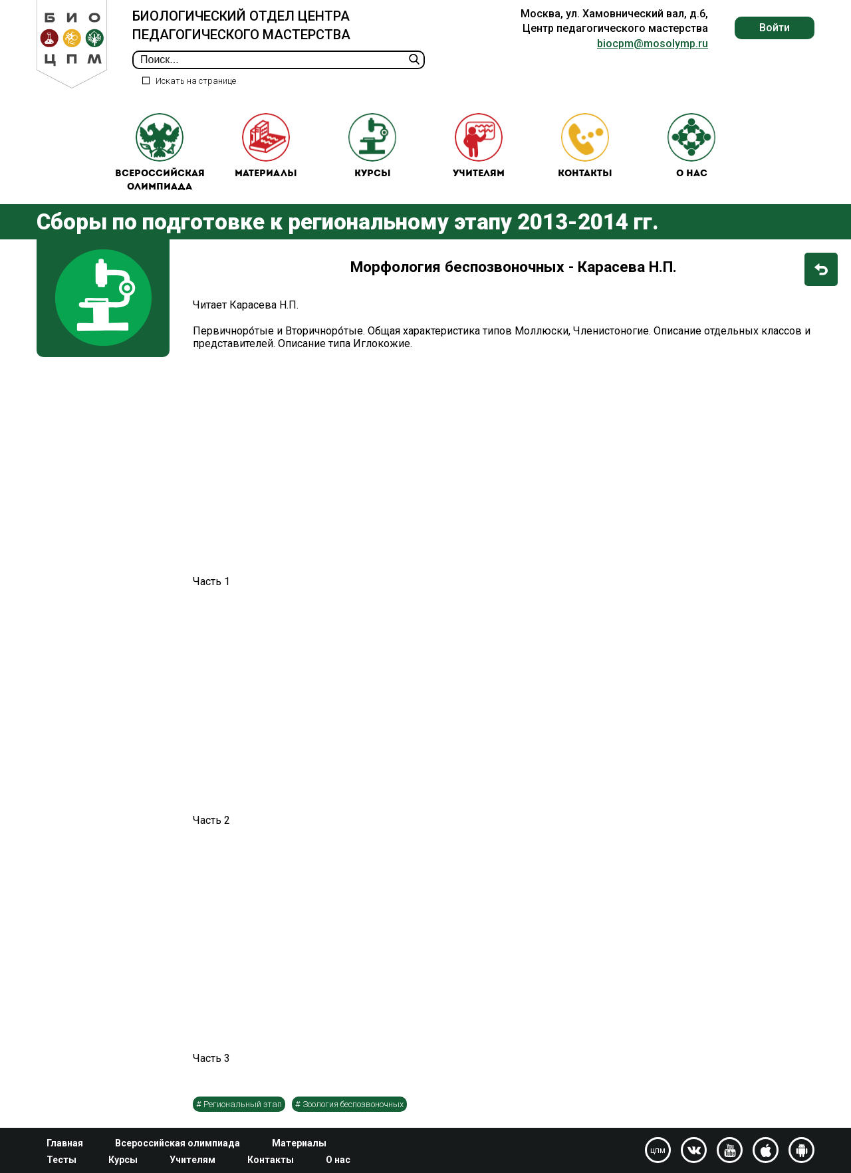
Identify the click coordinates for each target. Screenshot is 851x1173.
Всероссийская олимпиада (160, 153)
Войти (774, 27)
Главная (65, 1143)
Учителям (479, 146)
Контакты (585, 146)
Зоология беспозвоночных (353, 1105)
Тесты (61, 1159)
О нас (691, 146)
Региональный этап (242, 1105)
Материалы (266, 146)
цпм (658, 1150)
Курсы (372, 146)
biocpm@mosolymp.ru (652, 43)
